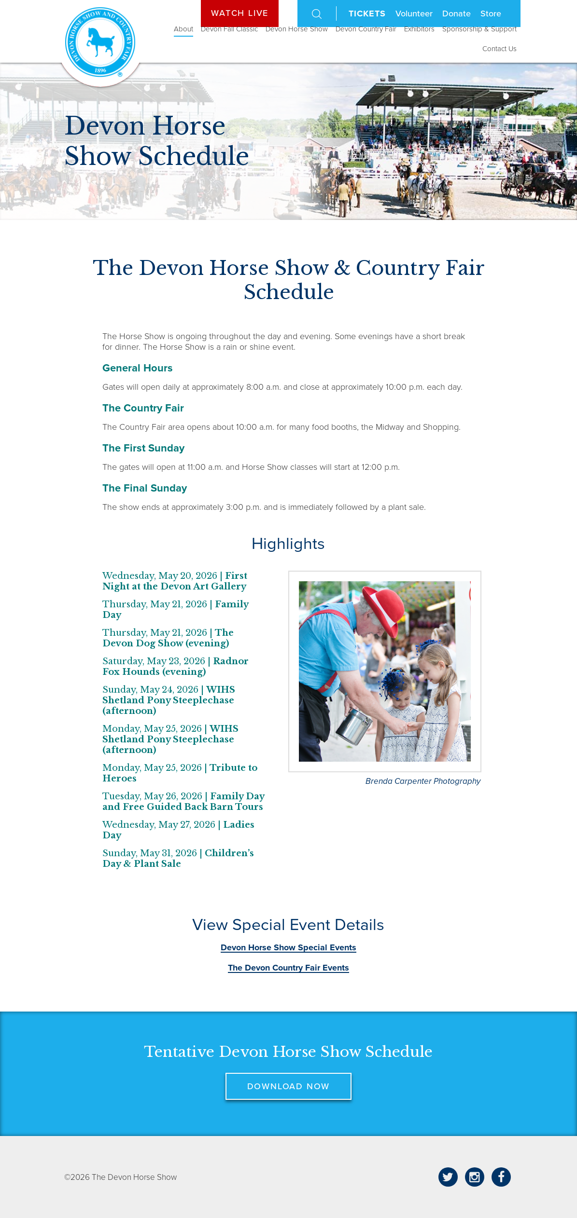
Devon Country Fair (366, 29)
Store (490, 13)
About (183, 29)
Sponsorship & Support (479, 29)
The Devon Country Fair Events (288, 967)
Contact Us (499, 48)
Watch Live (239, 13)
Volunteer (414, 13)
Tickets (367, 13)
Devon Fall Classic (229, 29)
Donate (456, 13)
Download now (288, 1086)
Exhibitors (419, 29)
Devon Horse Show (297, 29)
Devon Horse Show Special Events (288, 947)
